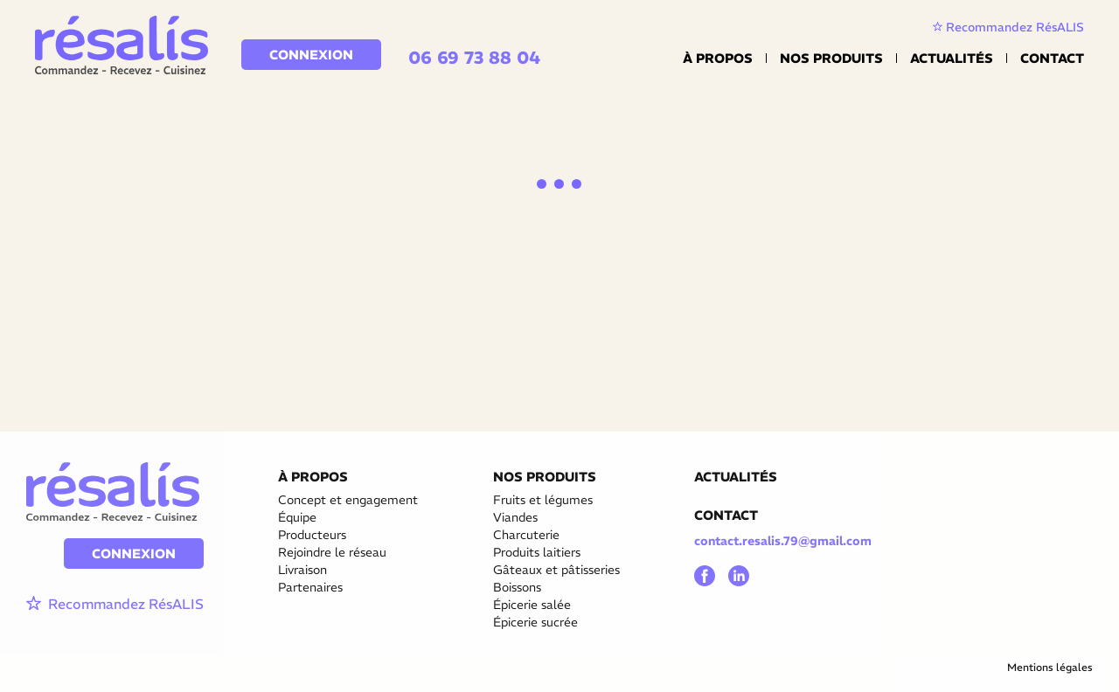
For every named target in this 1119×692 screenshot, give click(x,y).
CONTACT (726, 515)
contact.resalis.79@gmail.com (783, 541)
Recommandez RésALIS (1008, 27)
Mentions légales (1050, 667)
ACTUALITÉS (735, 476)
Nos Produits (831, 58)
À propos (718, 58)
